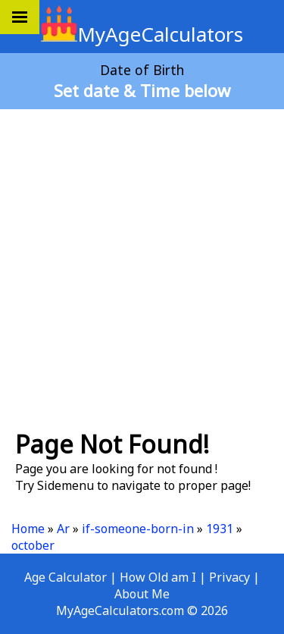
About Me (142, 593)
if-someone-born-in (138, 528)
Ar (63, 528)
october (33, 545)
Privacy (229, 577)
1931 (219, 528)
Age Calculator (65, 577)
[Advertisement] (142, 263)
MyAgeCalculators (142, 34)
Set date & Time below (142, 90)
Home (28, 528)
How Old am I (158, 577)
